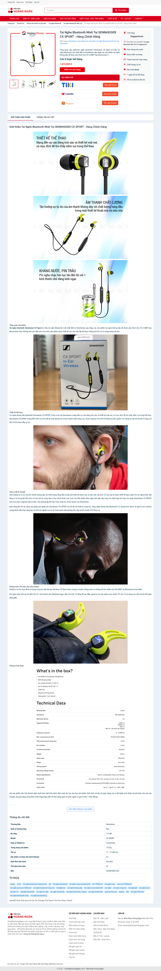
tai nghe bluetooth (60, 884)
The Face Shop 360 (32, 964)
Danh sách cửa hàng (77, 940)
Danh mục (20, 2)
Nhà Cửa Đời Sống (68, 19)
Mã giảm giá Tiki (75, 947)
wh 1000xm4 (97, 884)
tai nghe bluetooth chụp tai (43, 888)
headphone (61, 888)
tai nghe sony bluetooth (93, 888)
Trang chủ (11, 2)
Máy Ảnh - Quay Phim (101, 940)
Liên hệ (36, 2)
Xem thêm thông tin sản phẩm (80, 809)
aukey (12, 884)
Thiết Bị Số (112, 19)
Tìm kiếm (120, 10)
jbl (50, 884)
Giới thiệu (28, 2)
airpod (121, 892)
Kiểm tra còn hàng (72, 69)
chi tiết (45, 117)
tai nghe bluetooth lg (39, 896)
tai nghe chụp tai (119, 888)
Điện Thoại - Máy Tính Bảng (92, 19)
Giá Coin (59, 964)
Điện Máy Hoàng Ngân (95, 969)
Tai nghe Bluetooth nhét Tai (73, 23)
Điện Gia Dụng (50, 19)
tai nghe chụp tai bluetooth (79, 884)
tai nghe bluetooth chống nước (35, 884)
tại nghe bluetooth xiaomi (76, 892)
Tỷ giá (22, 964)
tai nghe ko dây (42, 892)
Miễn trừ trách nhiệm (77, 929)
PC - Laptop (126, 19)
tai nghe (108, 888)
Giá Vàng (44, 964)
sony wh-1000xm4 (124, 884)
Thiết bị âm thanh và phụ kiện (36, 23)
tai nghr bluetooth (57, 892)
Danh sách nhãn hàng (77, 936)
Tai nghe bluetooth (55, 23)
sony (19, 884)
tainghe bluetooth (27, 892)
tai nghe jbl (133, 888)
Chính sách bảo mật (77, 922)
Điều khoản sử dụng (77, 925)
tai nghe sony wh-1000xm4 (20, 888)
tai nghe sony (144, 888)
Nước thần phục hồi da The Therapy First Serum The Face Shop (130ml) (44, 900)
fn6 (127, 892)
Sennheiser (72, 41)
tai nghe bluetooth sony (19, 896)
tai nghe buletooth (96, 892)
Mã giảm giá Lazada (77, 950)
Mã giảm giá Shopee (77, 954)
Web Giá (52, 964)
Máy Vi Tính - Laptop (101, 936)
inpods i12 (14, 892)
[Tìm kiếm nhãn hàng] (78, 10)
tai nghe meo (110, 884)
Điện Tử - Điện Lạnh (31, 19)
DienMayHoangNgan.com (75, 969)
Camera (138, 19)
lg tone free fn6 (111, 892)
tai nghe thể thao (137, 892)
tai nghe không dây (74, 888)
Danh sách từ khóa (76, 943)
